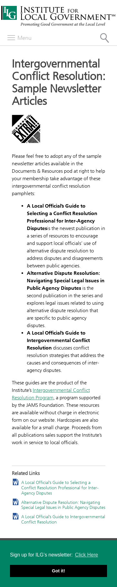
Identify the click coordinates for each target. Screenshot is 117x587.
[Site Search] (104, 38)
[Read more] (58, 130)
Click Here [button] (86, 554)
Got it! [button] (58, 570)
